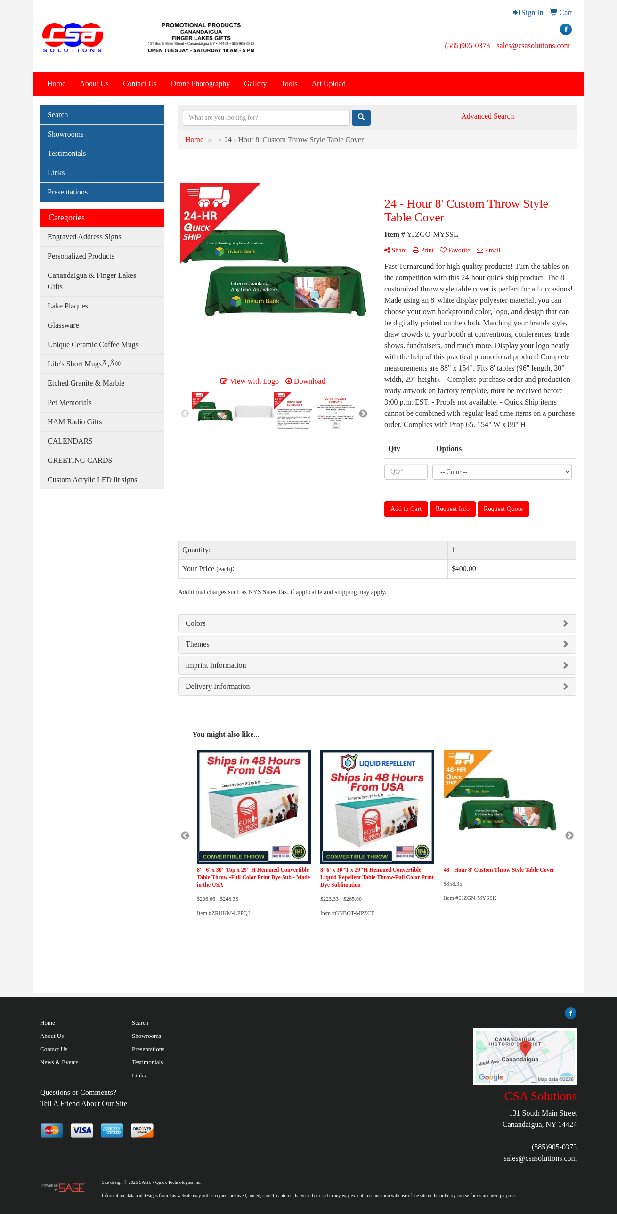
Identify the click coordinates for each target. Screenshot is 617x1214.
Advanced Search (487, 116)
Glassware (63, 325)
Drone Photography (200, 84)
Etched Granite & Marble (86, 383)
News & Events (59, 1062)
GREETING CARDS (80, 460)
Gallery (255, 84)
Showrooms (65, 134)
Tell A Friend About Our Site (83, 1104)
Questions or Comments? (78, 1092)
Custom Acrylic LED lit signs (92, 480)
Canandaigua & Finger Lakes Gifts (92, 281)
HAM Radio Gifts (75, 422)
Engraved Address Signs (84, 237)
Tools (289, 84)
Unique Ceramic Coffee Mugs (93, 344)
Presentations (68, 192)
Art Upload (329, 84)
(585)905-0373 (467, 45)
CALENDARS (70, 441)
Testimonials (67, 153)
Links (56, 173)
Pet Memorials (70, 402)
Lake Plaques (68, 306)
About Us (94, 84)
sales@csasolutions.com (533, 45)
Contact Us (140, 84)
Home (56, 84)
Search (58, 115)
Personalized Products (81, 256)
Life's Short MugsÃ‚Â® (84, 364)
